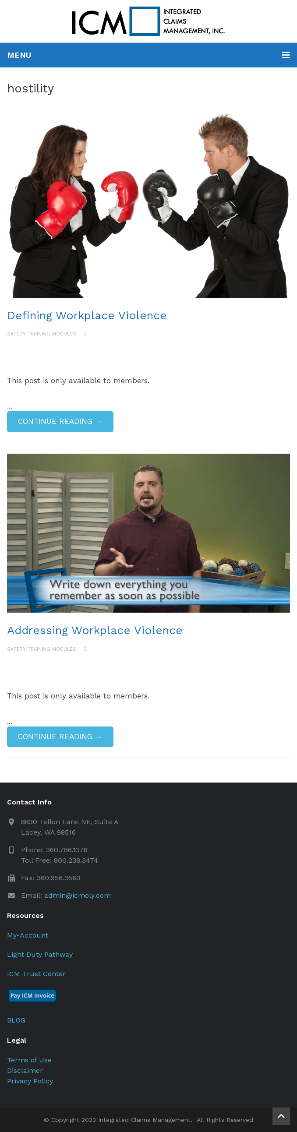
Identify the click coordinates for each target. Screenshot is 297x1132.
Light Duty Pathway (40, 954)
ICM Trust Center (36, 974)
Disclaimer (25, 1070)
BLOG (16, 1020)
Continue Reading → (60, 421)
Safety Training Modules (41, 334)
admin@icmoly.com (77, 895)
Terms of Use (29, 1060)
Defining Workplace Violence (87, 315)
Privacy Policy (30, 1081)
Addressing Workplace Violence (95, 630)
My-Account (27, 935)
